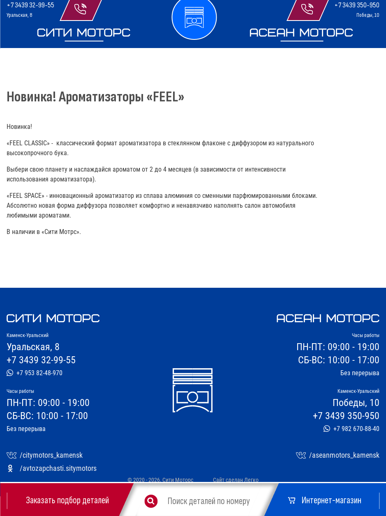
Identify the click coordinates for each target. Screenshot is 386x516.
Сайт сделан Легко (236, 480)
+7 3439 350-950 (356, 5)
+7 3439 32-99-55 (30, 5)
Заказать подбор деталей (67, 500)
